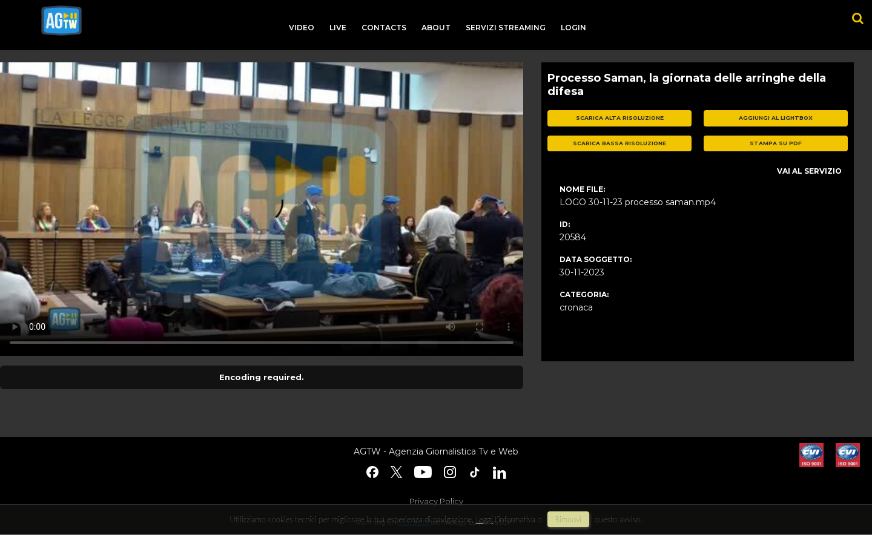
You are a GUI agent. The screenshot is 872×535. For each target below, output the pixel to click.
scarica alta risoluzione (620, 117)
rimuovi (568, 519)
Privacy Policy (436, 501)
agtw (61, 20)
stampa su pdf (776, 143)
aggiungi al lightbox (776, 117)
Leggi (484, 519)
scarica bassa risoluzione (619, 143)
